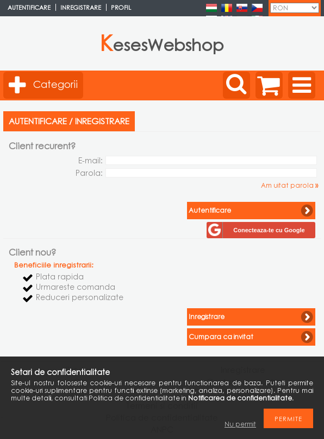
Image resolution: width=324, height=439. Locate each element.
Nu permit (240, 424)
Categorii (55, 84)
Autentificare (29, 7)
